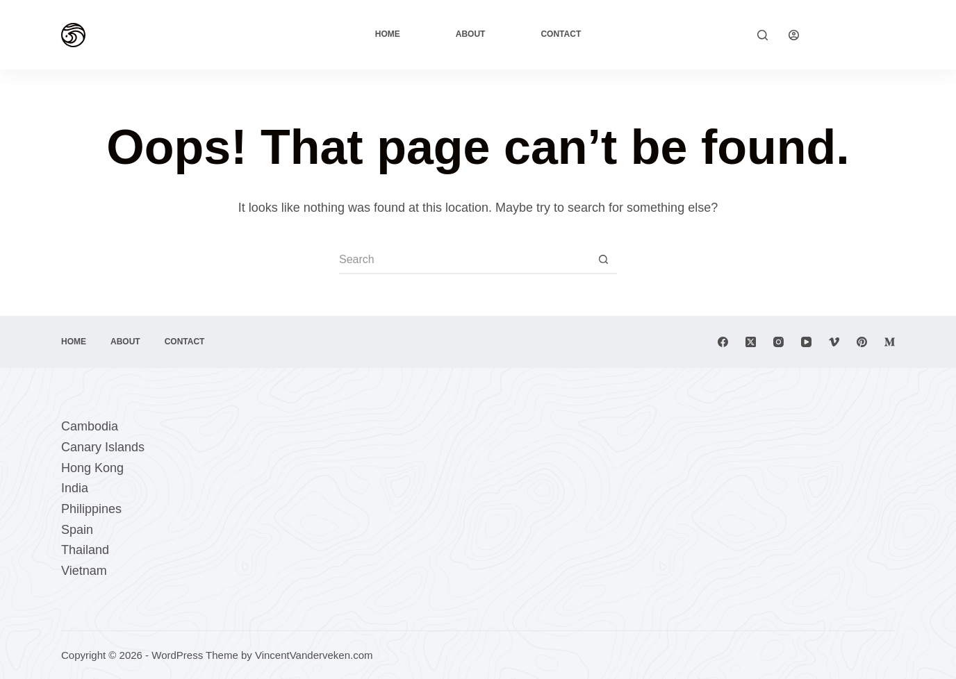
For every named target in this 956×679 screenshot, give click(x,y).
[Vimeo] (834, 342)
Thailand (85, 550)
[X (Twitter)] (750, 342)
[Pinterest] (862, 342)
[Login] (794, 35)
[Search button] (603, 260)
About (471, 34)
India (74, 488)
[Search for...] (464, 260)
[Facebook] (723, 342)
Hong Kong (92, 468)
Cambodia (89, 426)
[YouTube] (806, 342)
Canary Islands (103, 447)
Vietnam (84, 571)
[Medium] (889, 342)
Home (387, 34)
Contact (561, 34)
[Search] (762, 35)
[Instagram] (778, 342)
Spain (77, 530)
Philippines (91, 509)
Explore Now (857, 34)
